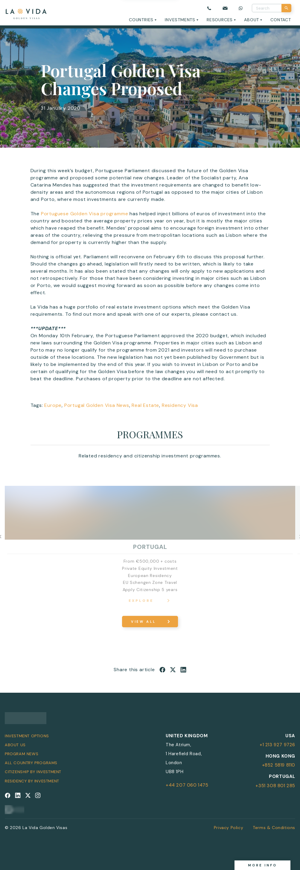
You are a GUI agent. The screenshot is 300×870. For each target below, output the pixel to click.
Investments (180, 19)
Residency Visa (180, 405)
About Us (15, 744)
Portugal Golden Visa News (96, 405)
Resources (220, 19)
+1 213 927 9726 (277, 745)
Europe (53, 405)
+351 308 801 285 (275, 786)
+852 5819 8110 (278, 765)
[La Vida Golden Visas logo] (25, 13)
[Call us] (209, 8)
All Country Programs (31, 762)
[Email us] (224, 8)
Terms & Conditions (274, 827)
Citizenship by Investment (33, 771)
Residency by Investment (32, 781)
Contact (280, 19)
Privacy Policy (228, 827)
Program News (21, 753)
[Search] (286, 8)
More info (262, 865)
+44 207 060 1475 (187, 785)
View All (143, 621)
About (251, 19)
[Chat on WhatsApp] (240, 8)
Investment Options (27, 735)
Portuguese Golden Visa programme (84, 213)
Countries (141, 19)
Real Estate (145, 405)
